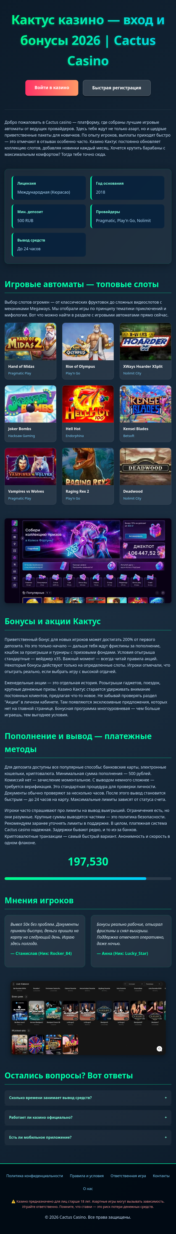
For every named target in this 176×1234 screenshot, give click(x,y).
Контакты (161, 1175)
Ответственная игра (128, 1175)
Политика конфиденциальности (34, 1175)
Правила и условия (87, 1175)
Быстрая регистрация (116, 88)
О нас (88, 1188)
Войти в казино (51, 87)
